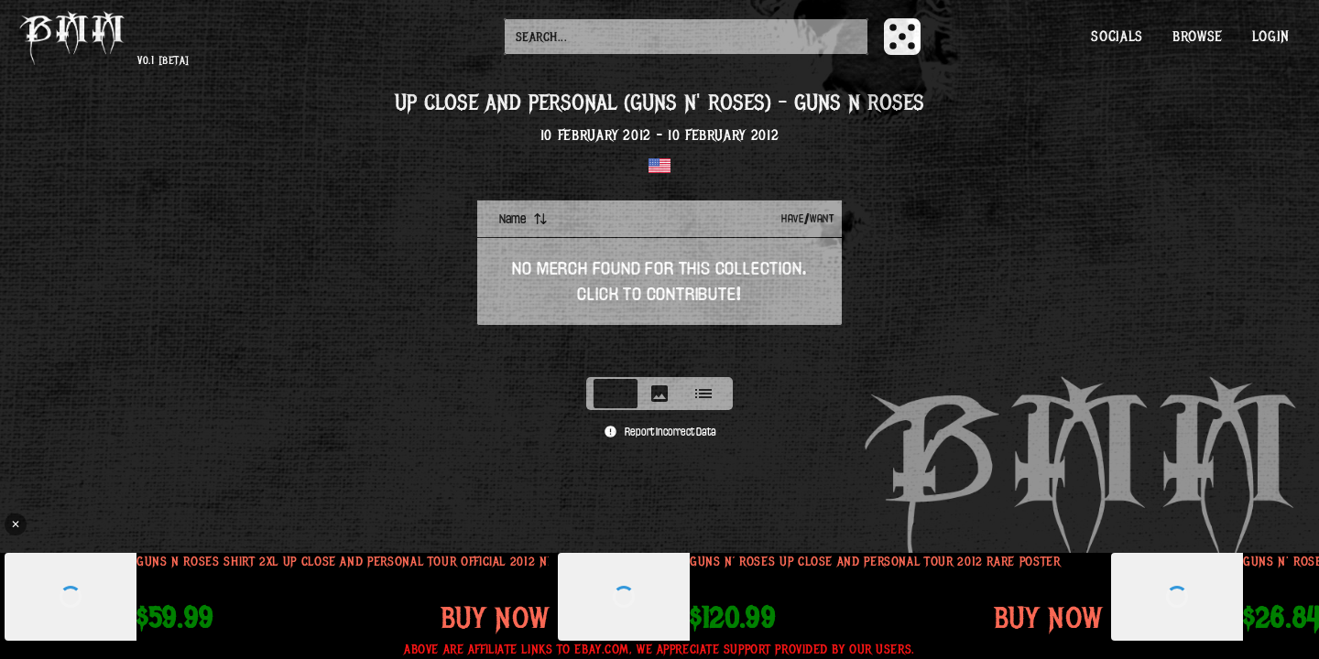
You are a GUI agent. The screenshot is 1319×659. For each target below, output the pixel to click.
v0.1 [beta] (163, 61)
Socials (1116, 36)
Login (1271, 36)
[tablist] (659, 393)
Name (523, 218)
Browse (1197, 36)
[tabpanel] (659, 283)
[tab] (616, 393)
